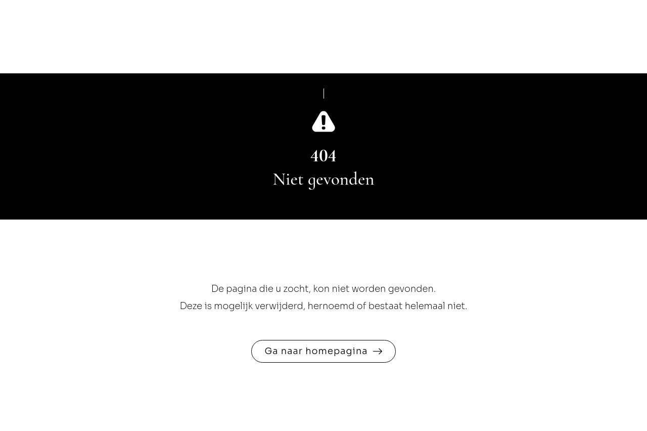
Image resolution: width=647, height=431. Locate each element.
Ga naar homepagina (315, 351)
